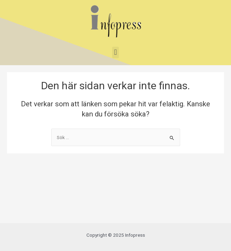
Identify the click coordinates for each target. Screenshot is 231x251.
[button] (115, 52)
